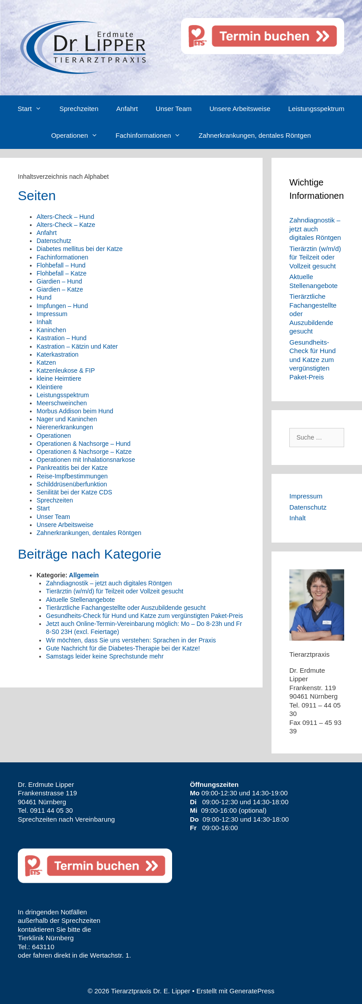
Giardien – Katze (60, 289)
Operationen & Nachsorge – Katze (84, 451)
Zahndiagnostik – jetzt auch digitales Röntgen (109, 583)
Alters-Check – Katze (66, 224)
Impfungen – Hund (62, 305)
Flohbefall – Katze (61, 273)
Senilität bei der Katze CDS (74, 492)
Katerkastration (57, 354)
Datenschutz (54, 240)
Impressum (52, 313)
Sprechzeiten (79, 108)
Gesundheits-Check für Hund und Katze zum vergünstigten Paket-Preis (144, 615)
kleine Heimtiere (59, 378)
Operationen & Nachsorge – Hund (84, 443)
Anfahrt (127, 108)
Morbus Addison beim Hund (75, 411)
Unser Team (174, 108)
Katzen (46, 362)
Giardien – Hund (59, 281)
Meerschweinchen (62, 403)
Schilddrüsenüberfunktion (72, 484)
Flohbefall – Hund (61, 265)
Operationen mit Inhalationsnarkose (86, 459)
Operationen (79, 135)
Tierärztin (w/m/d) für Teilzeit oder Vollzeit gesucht (114, 591)
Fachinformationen (152, 135)
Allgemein (84, 575)
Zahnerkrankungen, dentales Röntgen (254, 135)
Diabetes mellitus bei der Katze (80, 248)
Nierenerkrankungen (65, 427)
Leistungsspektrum (316, 108)
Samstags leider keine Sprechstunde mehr (105, 656)
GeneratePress (252, 991)
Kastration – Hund (61, 338)
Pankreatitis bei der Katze (72, 467)
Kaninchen (51, 329)
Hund (44, 297)
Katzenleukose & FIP (66, 370)
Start (34, 108)
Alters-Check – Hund (65, 216)
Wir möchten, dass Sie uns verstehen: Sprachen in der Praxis (131, 640)
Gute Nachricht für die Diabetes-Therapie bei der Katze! (123, 648)
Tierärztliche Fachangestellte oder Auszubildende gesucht (126, 607)
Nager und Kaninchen (67, 419)
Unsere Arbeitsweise (240, 108)
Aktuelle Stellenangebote (80, 599)
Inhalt (44, 321)
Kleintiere (49, 387)
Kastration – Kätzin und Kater (77, 346)
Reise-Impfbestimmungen (72, 476)
